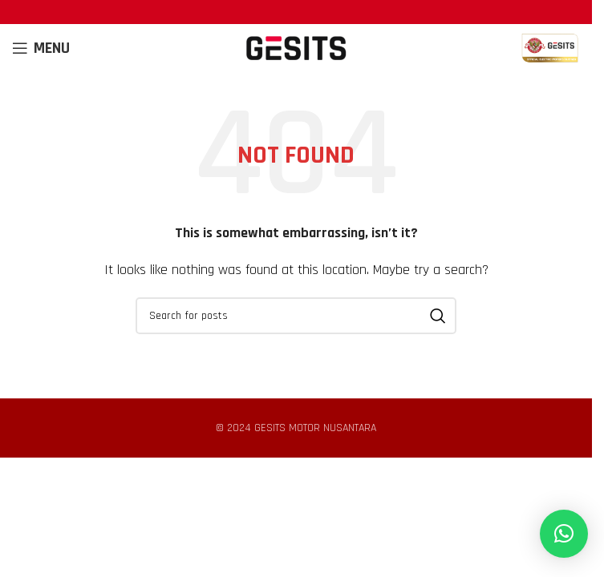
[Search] (296, 315)
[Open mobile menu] (41, 48)
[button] (564, 534)
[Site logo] (296, 47)
